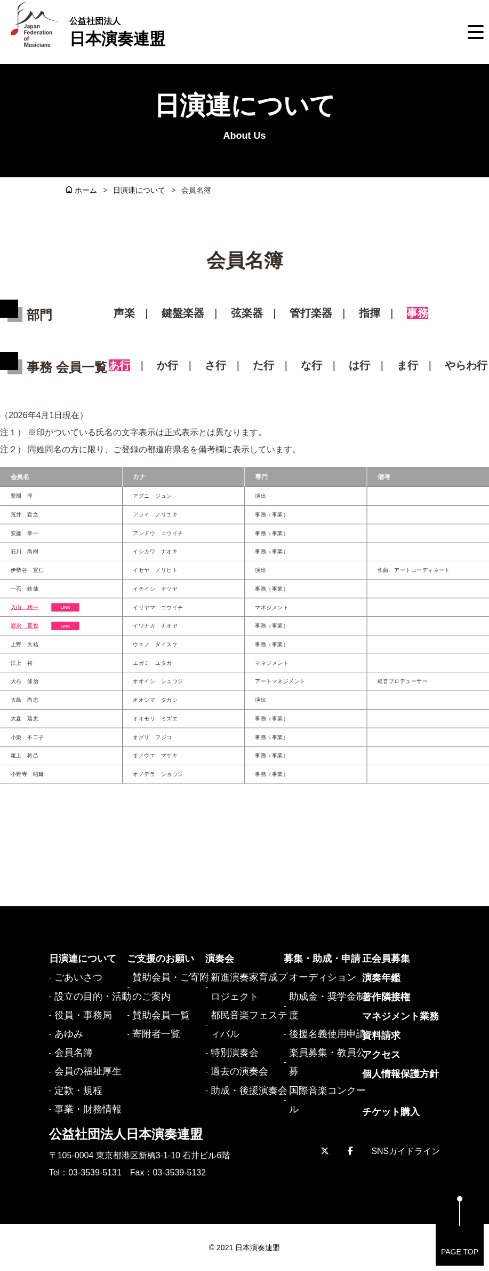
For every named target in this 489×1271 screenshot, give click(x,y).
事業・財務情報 (88, 1109)
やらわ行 (466, 365)
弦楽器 (247, 313)
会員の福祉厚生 (88, 1071)
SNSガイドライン (405, 1151)
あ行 (119, 365)
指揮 (369, 313)
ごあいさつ (78, 977)
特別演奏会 (235, 1052)
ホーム (86, 190)
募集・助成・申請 (322, 958)
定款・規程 (78, 1090)
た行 (263, 365)
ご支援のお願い (160, 958)
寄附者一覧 (156, 1034)
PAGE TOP (459, 1226)
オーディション (322, 977)
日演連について (139, 190)
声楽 (124, 313)
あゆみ (68, 1034)
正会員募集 (386, 958)
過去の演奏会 (239, 1071)
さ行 (215, 365)
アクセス (381, 1054)
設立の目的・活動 (92, 996)
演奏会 (219, 958)
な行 (311, 365)
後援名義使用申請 (327, 1034)
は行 (359, 365)
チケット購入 (391, 1112)
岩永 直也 (24, 626)
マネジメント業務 (400, 1016)
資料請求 (381, 1035)
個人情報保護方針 (400, 1074)
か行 (167, 365)
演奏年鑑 (381, 977)
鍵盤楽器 (183, 313)
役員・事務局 (83, 1015)
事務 (417, 313)
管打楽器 (311, 313)
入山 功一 (24, 607)
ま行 (407, 365)
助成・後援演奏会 (249, 1090)
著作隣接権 (386, 997)
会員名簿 (73, 1052)
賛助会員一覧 (161, 1015)
